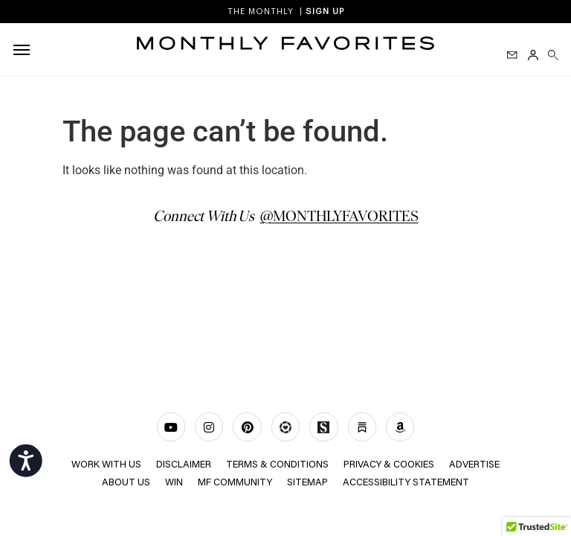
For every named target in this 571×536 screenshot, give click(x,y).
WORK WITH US (106, 465)
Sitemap (307, 483)
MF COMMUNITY (235, 483)
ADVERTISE (474, 465)
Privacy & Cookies (388, 465)
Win (174, 483)
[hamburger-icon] (24, 50)
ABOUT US (126, 483)
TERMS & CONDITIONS (277, 465)
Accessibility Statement (406, 483)
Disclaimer (183, 465)
